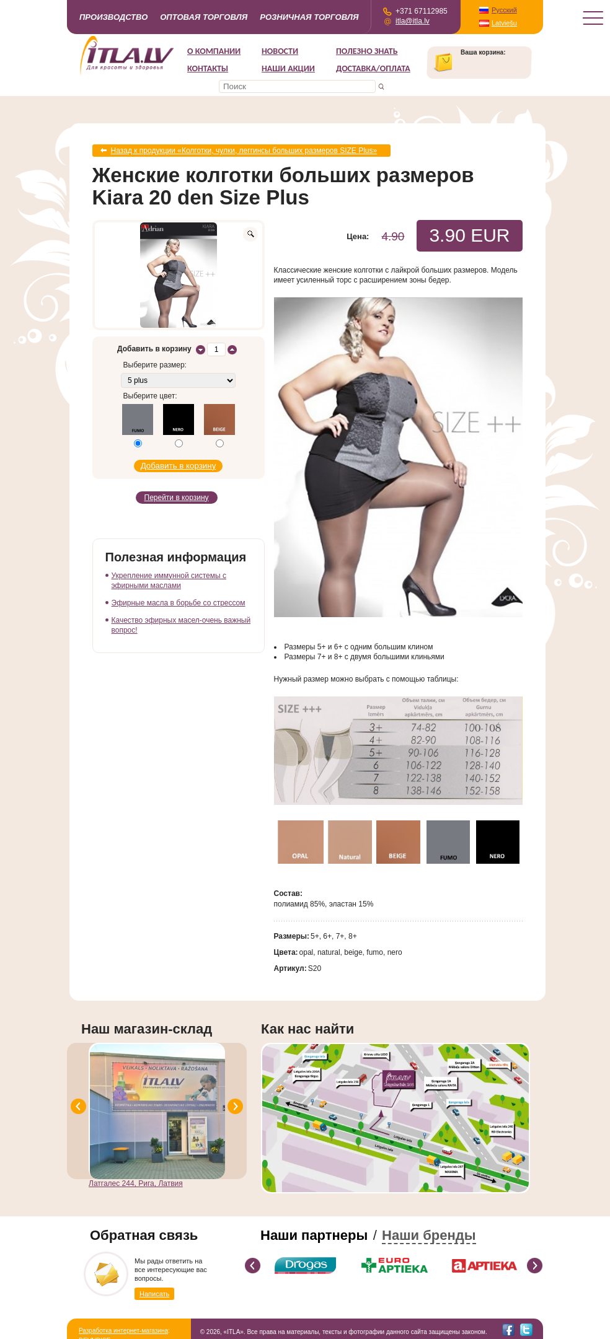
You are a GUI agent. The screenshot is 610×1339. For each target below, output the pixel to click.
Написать (154, 1293)
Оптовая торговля (203, 17)
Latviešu (504, 23)
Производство (113, 17)
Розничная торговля (309, 17)
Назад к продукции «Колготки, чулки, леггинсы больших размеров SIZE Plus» (244, 150)
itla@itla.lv (413, 21)
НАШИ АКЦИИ (288, 68)
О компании (214, 51)
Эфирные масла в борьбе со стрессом (178, 603)
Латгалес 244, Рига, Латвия (136, 1183)
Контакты (207, 68)
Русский (504, 10)
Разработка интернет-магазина (123, 1330)
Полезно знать (367, 51)
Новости (280, 51)
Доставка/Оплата (373, 68)
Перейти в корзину (176, 497)
